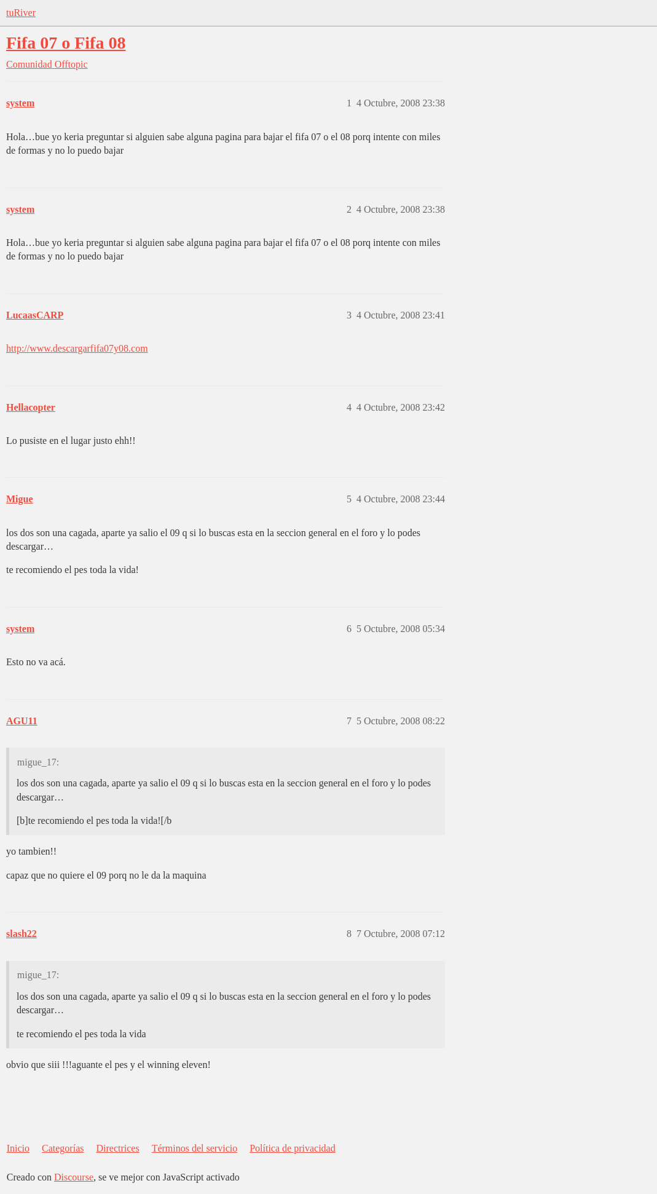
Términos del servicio (195, 1148)
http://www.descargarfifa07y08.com (77, 348)
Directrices (117, 1148)
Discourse (73, 1177)
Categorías (63, 1148)
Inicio (18, 1148)
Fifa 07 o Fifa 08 (65, 42)
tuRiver (21, 12)
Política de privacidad (293, 1148)
